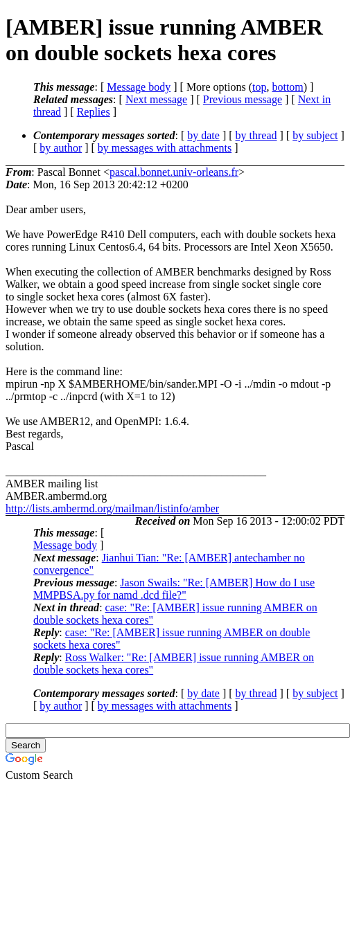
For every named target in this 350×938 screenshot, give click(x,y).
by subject (315, 135)
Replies (93, 112)
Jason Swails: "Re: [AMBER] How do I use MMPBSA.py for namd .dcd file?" (174, 589)
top (259, 87)
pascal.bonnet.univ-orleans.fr (174, 172)
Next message (156, 99)
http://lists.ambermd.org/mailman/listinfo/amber (112, 508)
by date (203, 135)
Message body (138, 87)
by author (61, 148)
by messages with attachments (164, 148)
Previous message (242, 99)
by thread (256, 135)
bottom (287, 87)
